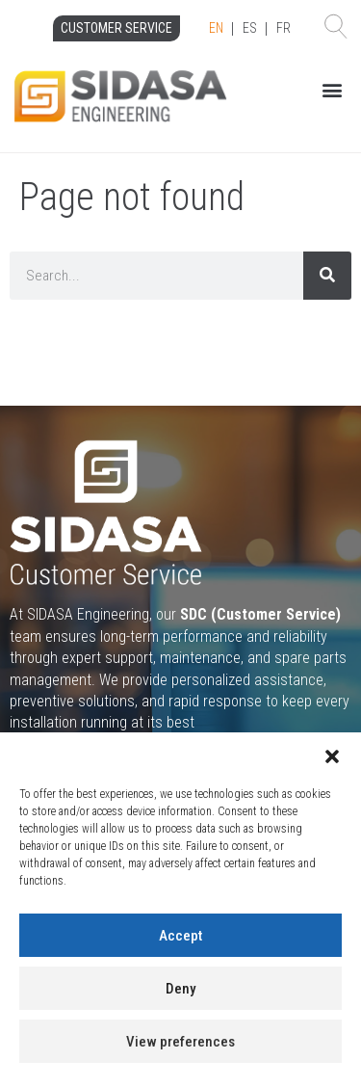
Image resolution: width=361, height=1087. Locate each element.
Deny (180, 988)
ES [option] (250, 28)
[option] (250, 29)
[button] (332, 756)
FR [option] (283, 28)
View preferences (180, 1041)
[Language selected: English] (249, 28)
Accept (180, 935)
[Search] (327, 276)
